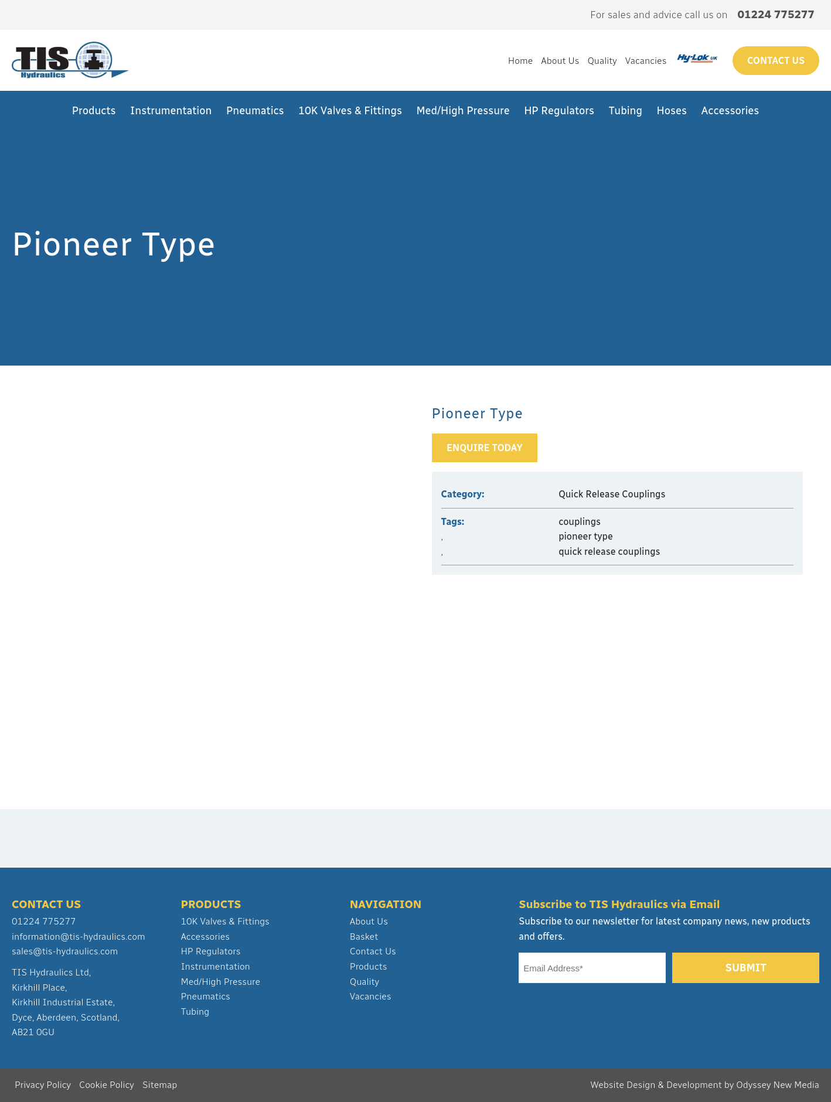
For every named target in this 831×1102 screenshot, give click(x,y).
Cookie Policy (106, 1084)
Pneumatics (255, 110)
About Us (560, 60)
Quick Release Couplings (611, 494)
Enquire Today (485, 447)
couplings (579, 521)
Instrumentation (171, 110)
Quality (602, 60)
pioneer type (585, 536)
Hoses (672, 110)
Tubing (626, 110)
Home (520, 60)
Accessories (730, 110)
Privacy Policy (43, 1084)
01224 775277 (44, 921)
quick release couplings (609, 551)
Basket (364, 936)
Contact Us (373, 951)
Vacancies (646, 60)
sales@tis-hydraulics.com (65, 951)
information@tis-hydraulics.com (78, 936)
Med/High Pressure (463, 110)
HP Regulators (559, 110)
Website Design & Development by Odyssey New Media (704, 1084)
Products (94, 110)
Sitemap (159, 1084)
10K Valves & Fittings (350, 110)
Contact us (776, 60)
